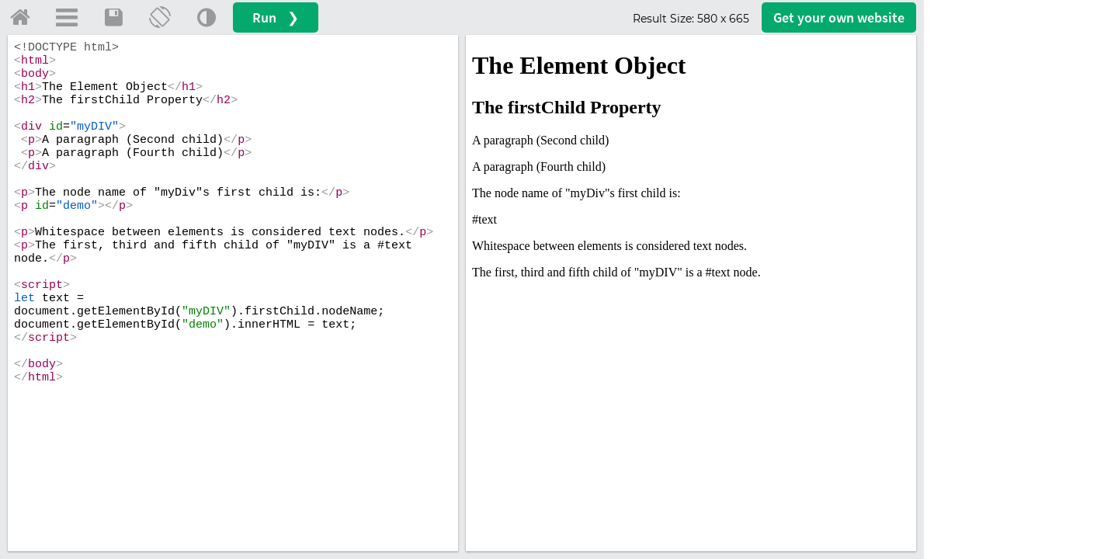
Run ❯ (275, 17)
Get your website (838, 17)
